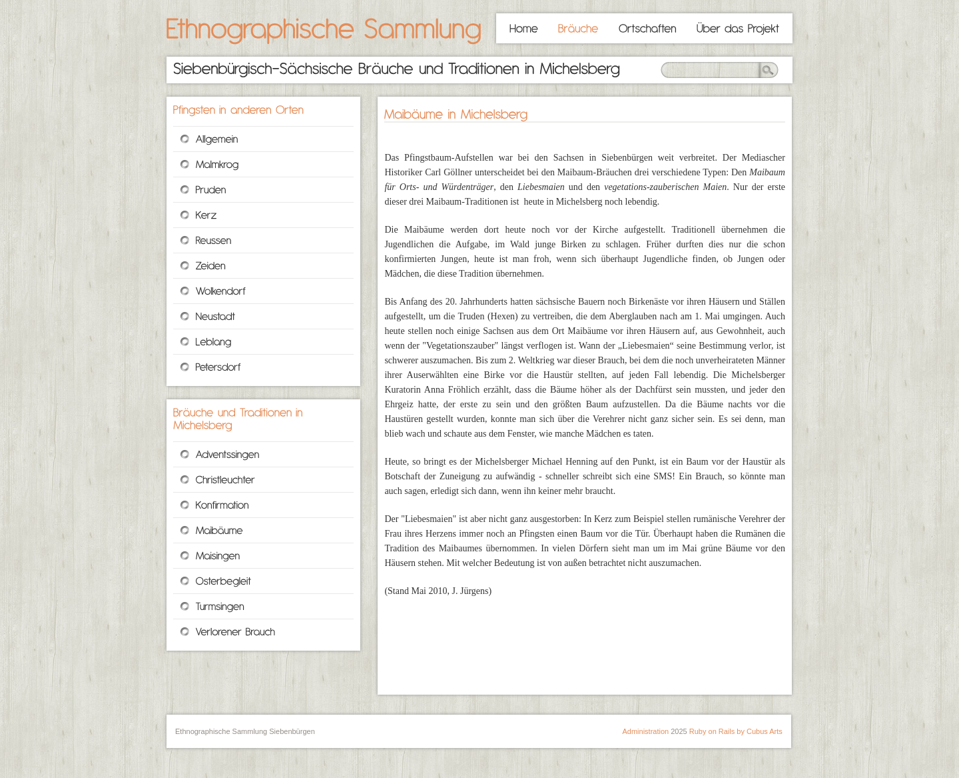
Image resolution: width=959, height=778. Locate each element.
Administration (645, 731)
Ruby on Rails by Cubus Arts (736, 731)
